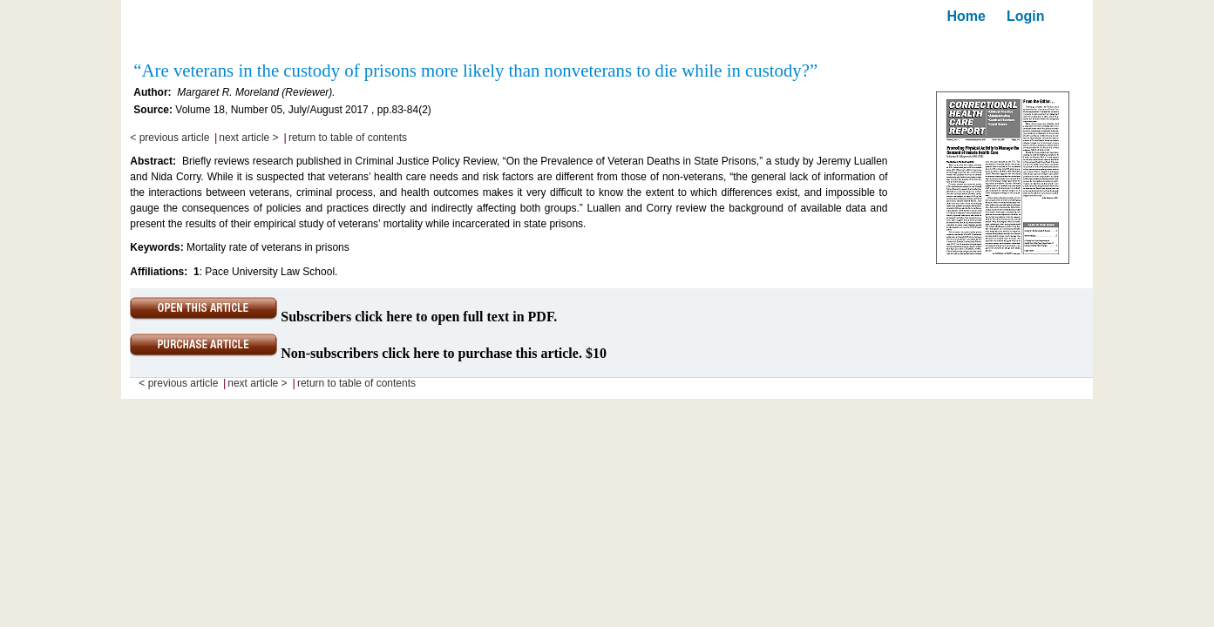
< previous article (169, 137)
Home (966, 16)
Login (1026, 16)
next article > (248, 137)
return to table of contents (347, 137)
